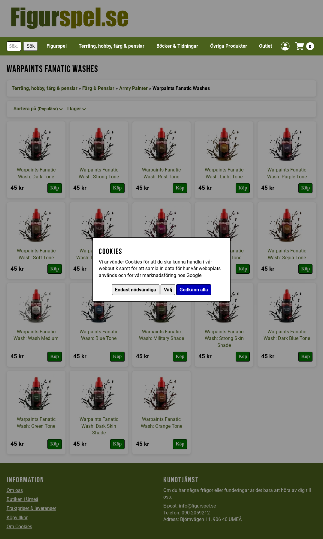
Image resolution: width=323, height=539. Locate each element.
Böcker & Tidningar (177, 46)
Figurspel (57, 46)
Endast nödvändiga (135, 290)
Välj (168, 290)
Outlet (265, 46)
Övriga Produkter (228, 46)
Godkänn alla (194, 290)
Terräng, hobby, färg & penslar (111, 46)
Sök (30, 46)
